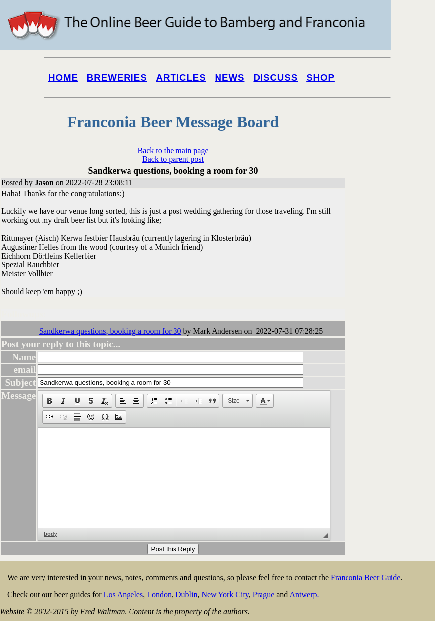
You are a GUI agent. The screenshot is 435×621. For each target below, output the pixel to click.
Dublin (186, 594)
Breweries (117, 77)
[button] (49, 400)
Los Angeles (123, 594)
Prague (263, 594)
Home (63, 77)
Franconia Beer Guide (365, 577)
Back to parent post (173, 159)
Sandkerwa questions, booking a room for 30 (110, 331)
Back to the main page (172, 150)
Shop (320, 77)
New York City (224, 594)
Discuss (275, 77)
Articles (181, 77)
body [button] (50, 534)
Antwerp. (304, 594)
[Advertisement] (395, 377)
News (230, 77)
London (159, 594)
